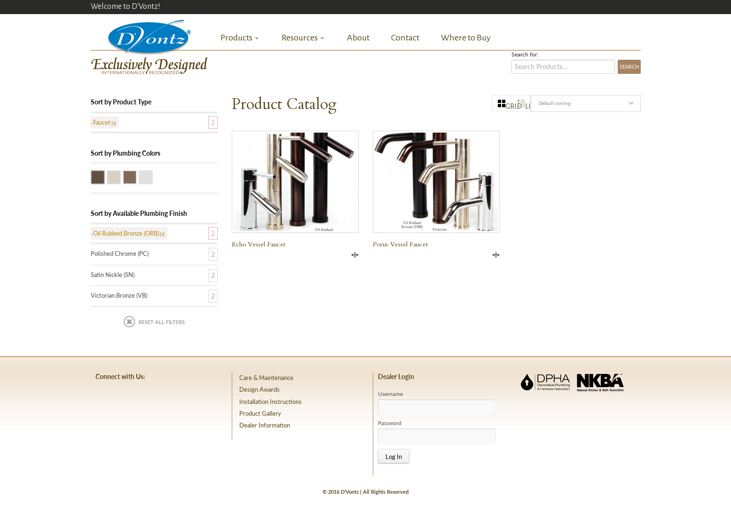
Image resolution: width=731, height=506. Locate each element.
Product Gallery (260, 413)
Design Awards (259, 389)
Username (390, 394)
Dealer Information (264, 425)
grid (508, 106)
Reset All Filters (162, 322)
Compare (355, 255)
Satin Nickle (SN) (120, 176)
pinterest (134, 399)
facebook (108, 399)
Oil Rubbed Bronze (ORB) (104, 176)
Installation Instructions (270, 401)
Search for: (524, 54)
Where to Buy (466, 37)
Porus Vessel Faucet (400, 244)
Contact (405, 37)
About (358, 37)
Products (239, 38)
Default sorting (554, 103)
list (527, 106)
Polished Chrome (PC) (152, 176)
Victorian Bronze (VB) (136, 176)
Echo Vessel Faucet (258, 244)
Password (389, 423)
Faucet (101, 122)
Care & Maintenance (266, 377)
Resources (303, 38)
